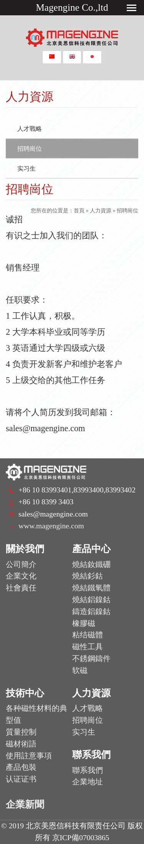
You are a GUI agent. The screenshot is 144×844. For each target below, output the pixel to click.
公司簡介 (21, 564)
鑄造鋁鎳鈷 (91, 612)
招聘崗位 (29, 148)
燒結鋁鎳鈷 (91, 600)
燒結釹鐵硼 (91, 564)
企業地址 (87, 782)
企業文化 (21, 576)
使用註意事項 (29, 756)
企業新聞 (25, 804)
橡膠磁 (83, 623)
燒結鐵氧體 (91, 588)
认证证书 (21, 779)
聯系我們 (87, 770)
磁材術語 (21, 744)
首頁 (79, 210)
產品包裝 (21, 767)
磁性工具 (87, 647)
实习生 (26, 168)
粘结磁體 (87, 635)
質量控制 (21, 732)
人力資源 (100, 210)
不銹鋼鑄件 (91, 659)
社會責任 (21, 588)
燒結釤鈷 (87, 576)
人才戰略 (29, 128)
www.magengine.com (51, 526)
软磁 (80, 670)
